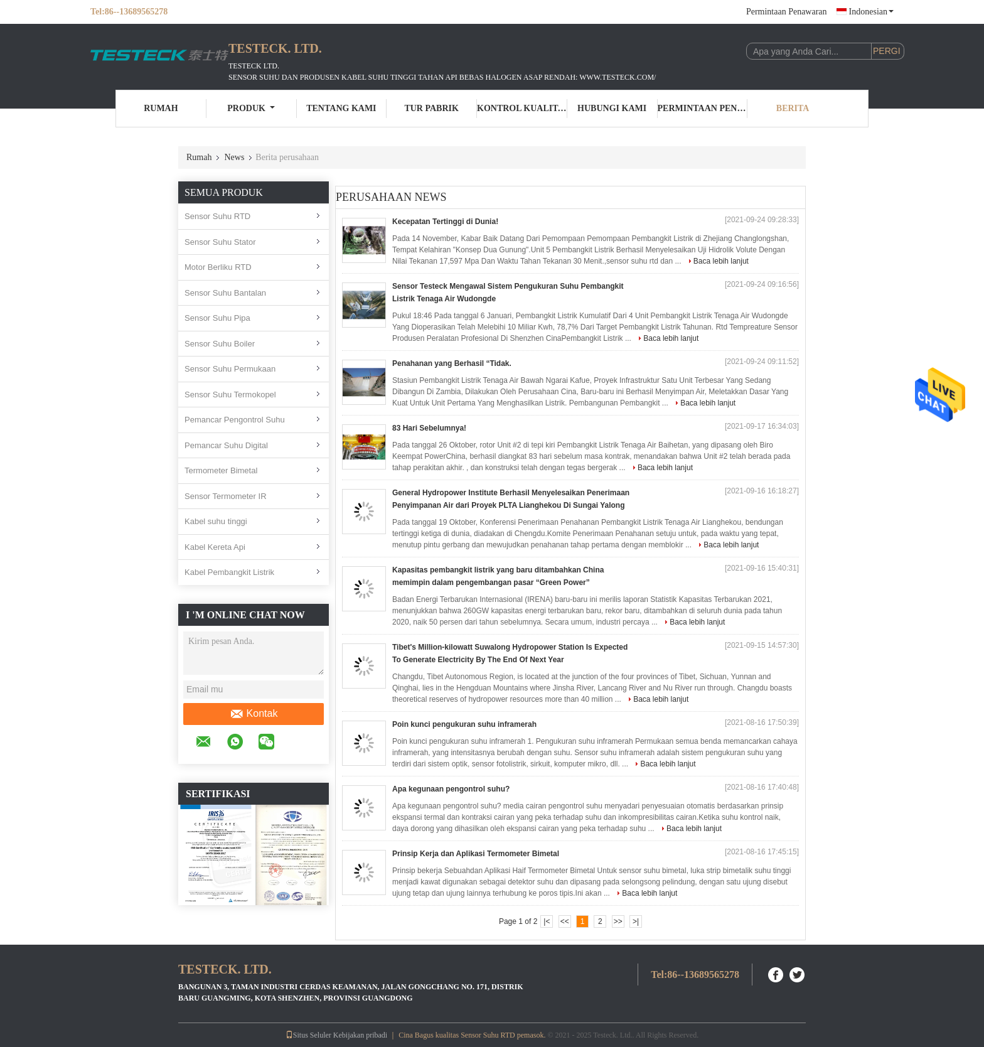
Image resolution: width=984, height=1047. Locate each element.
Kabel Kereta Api (214, 547)
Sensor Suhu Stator (219, 242)
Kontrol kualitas (522, 108)
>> (618, 921)
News (234, 157)
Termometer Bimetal (220, 470)
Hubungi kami (611, 108)
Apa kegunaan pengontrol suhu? (451, 789)
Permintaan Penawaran (786, 11)
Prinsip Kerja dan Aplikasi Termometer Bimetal (475, 853)
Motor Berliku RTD (218, 267)
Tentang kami (341, 108)
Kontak (254, 713)
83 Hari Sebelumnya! (429, 428)
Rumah (161, 108)
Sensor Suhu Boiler (219, 343)
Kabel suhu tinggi (215, 521)
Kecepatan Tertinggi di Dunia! (445, 221)
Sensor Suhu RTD (217, 216)
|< (546, 921)
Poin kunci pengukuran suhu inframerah (464, 724)
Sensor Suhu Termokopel (230, 394)
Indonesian (871, 11)
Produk (251, 108)
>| (636, 921)
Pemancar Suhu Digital (226, 445)
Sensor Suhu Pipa (217, 318)
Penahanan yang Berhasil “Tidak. (451, 363)
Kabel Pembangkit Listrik (229, 572)
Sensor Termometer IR (225, 496)
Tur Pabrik (431, 108)
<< (564, 921)
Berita (793, 108)
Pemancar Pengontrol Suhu (234, 419)
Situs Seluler (308, 1035)
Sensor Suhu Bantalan (225, 293)
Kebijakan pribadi (360, 1035)
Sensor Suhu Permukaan (229, 368)
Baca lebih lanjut (721, 261)
